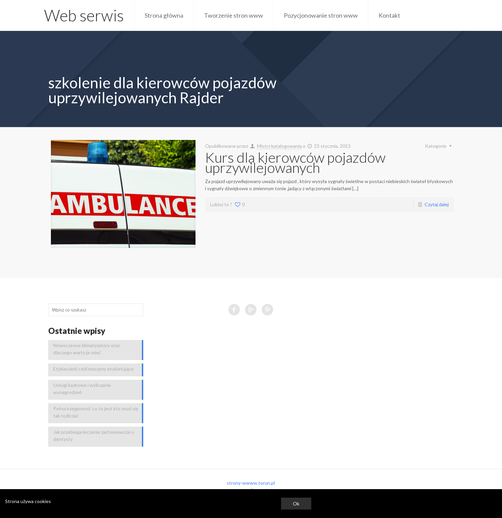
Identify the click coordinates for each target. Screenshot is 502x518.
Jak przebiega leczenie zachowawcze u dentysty (93, 435)
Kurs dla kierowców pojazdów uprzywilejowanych (295, 162)
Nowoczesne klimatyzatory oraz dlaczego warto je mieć (86, 348)
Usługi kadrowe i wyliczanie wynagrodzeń (82, 388)
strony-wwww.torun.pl (251, 483)
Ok (296, 503)
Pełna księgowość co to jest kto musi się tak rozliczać (95, 412)
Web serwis (84, 15)
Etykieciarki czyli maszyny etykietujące (93, 369)
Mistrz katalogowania (279, 146)
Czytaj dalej (437, 204)
